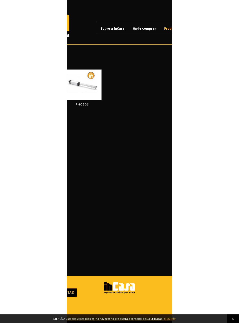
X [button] (233, 318)
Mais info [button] (170, 318)
